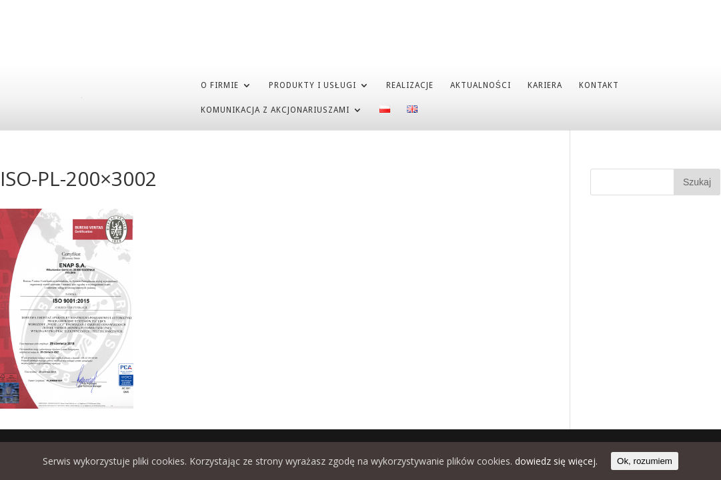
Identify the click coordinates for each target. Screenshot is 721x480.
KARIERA (545, 84)
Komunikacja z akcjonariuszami (275, 109)
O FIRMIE (220, 84)
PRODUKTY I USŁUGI (312, 84)
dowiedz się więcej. (556, 461)
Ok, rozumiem (644, 461)
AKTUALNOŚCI (480, 84)
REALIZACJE (410, 84)
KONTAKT (599, 84)
